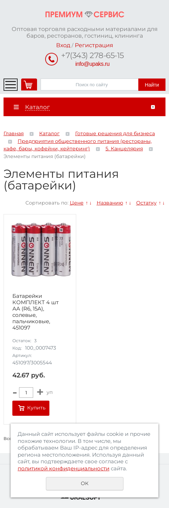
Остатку (146, 203)
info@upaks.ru (93, 64)
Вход (63, 45)
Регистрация (94, 45)
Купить (36, 407)
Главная (14, 133)
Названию (110, 203)
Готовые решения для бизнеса (115, 133)
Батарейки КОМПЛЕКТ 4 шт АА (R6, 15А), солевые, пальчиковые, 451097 (35, 312)
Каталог (49, 133)
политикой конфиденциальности (63, 468)
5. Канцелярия (124, 148)
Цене (77, 203)
